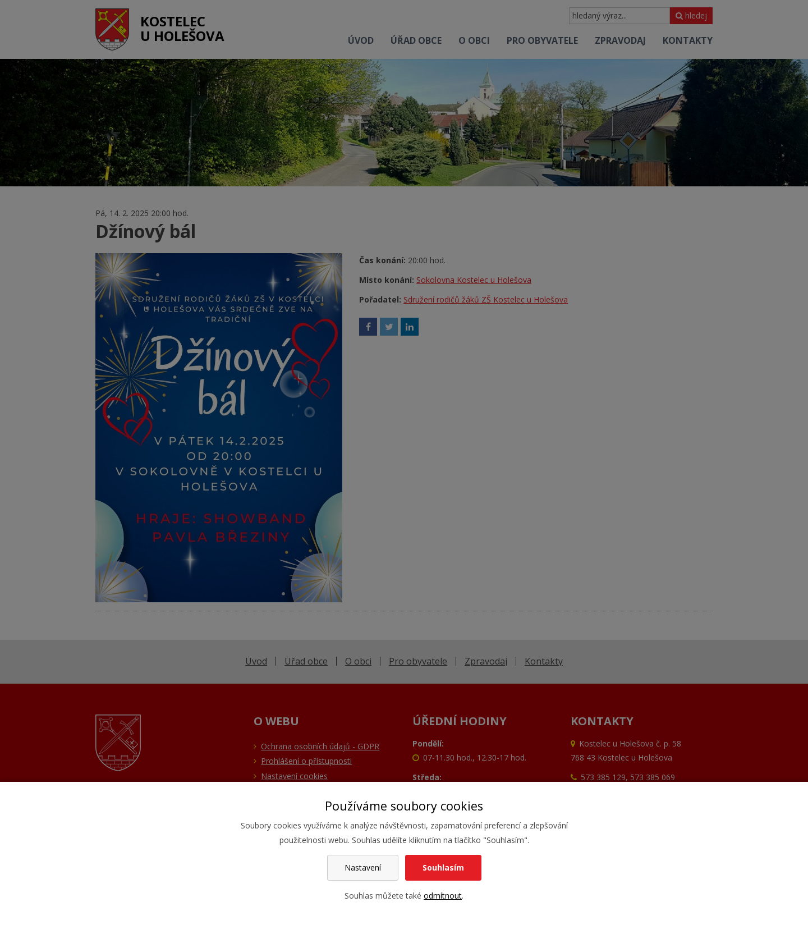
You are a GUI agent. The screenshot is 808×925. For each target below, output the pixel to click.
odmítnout (443, 895)
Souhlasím (443, 867)
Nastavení (363, 867)
